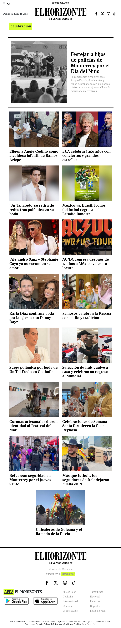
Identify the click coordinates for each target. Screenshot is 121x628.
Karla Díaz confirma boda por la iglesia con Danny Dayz (31, 317)
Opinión (67, 606)
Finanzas (95, 601)
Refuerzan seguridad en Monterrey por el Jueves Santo (30, 479)
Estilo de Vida (98, 610)
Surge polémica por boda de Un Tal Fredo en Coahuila (33, 369)
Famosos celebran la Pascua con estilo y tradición (86, 315)
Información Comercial (60, 569)
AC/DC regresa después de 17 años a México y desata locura (85, 263)
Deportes (95, 606)
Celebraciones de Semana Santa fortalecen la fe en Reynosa (84, 425)
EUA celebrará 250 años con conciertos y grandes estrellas (86, 155)
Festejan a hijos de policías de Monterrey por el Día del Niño (90, 62)
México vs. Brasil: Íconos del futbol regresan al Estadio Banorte (84, 209)
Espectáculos (70, 610)
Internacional (70, 601)
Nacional (95, 596)
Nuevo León (69, 591)
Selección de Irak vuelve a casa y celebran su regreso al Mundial (85, 371)
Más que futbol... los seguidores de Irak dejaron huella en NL (85, 479)
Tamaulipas (96, 591)
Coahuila (68, 596)
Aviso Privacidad (89, 624)
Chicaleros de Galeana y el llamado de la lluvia (59, 531)
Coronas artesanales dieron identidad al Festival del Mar (33, 425)
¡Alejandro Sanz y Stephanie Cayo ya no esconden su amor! (33, 263)
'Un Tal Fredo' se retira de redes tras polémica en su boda (31, 209)
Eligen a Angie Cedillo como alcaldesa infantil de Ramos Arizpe (33, 155)
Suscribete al (60, 574)
